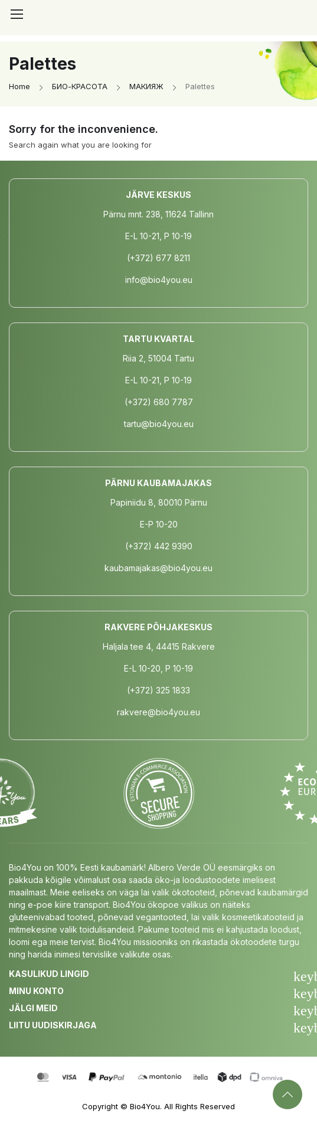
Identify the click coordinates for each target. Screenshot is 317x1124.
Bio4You (145, 1106)
